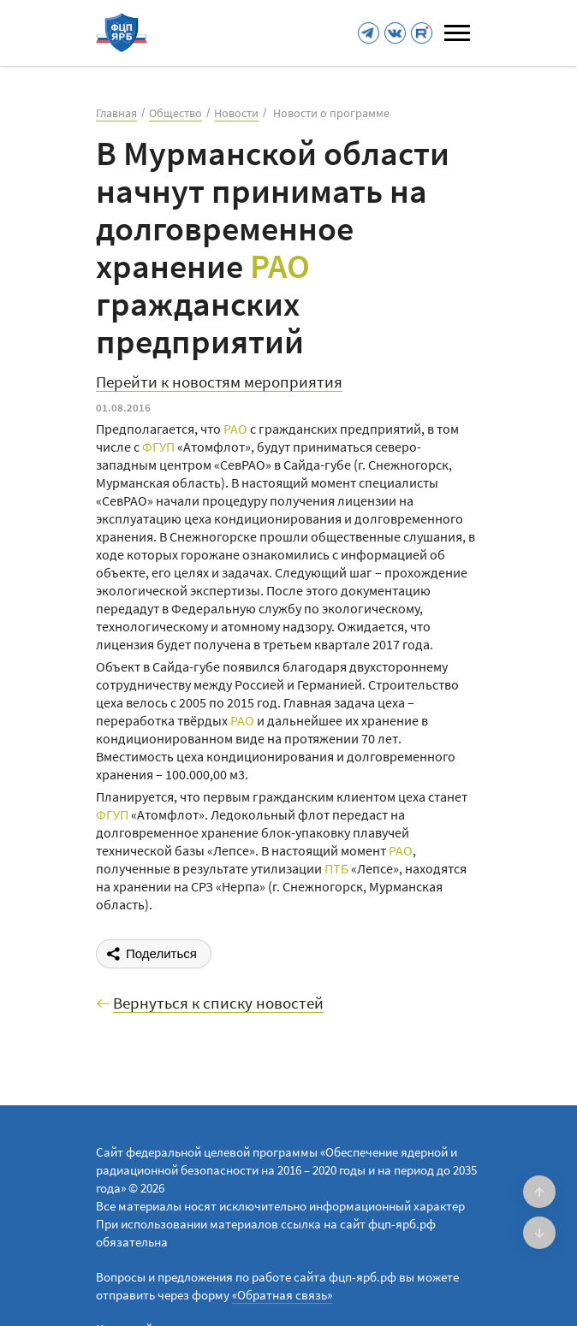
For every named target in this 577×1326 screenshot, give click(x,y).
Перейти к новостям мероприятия (219, 382)
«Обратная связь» (282, 1295)
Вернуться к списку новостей (218, 1003)
